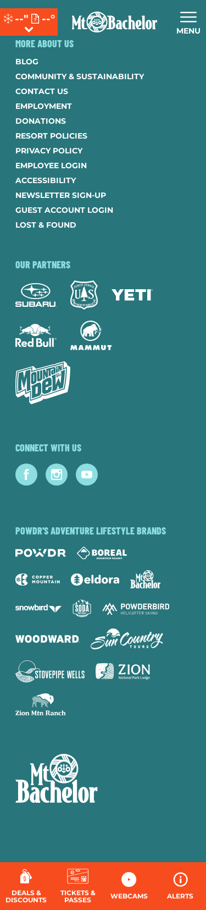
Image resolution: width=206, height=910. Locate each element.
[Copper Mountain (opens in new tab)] (37, 579)
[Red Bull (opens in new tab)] (36, 335)
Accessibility (45, 180)
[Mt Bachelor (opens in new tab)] (145, 579)
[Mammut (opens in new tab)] (91, 335)
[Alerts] (180, 886)
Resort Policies (51, 136)
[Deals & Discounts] (26, 886)
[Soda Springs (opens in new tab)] (82, 608)
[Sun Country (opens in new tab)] (127, 638)
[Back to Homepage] (103, 780)
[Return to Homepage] (114, 22)
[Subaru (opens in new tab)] (36, 295)
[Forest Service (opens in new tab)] (84, 295)
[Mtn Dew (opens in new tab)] (42, 382)
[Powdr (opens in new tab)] (40, 553)
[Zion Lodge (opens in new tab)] (123, 671)
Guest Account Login (64, 210)
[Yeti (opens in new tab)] (132, 295)
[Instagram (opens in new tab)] (57, 475)
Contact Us (41, 91)
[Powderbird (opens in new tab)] (135, 609)
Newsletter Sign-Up (60, 195)
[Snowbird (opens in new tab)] (38, 608)
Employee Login (51, 165)
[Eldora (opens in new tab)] (95, 579)
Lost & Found (45, 225)
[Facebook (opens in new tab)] (26, 475)
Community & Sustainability (79, 76)
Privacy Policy (48, 151)
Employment (43, 106)
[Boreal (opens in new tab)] (102, 553)
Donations (40, 121)
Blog (26, 62)
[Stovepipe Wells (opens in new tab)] (50, 671)
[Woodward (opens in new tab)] (47, 639)
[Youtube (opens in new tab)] (87, 475)
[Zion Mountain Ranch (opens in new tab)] (40, 704)
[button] (78, 886)
